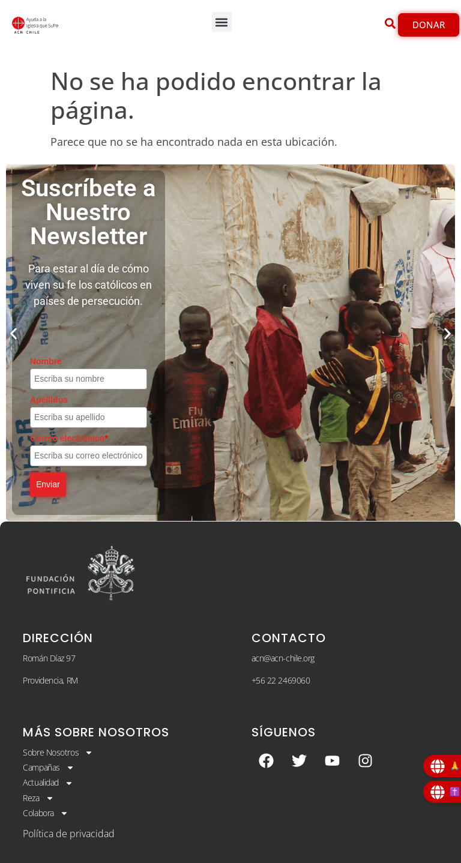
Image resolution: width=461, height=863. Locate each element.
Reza (38, 798)
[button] (222, 22)
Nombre (46, 361)
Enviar (48, 484)
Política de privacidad (69, 833)
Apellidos (49, 399)
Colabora (45, 813)
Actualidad (48, 782)
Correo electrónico (69, 438)
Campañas (48, 767)
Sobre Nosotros (58, 752)
